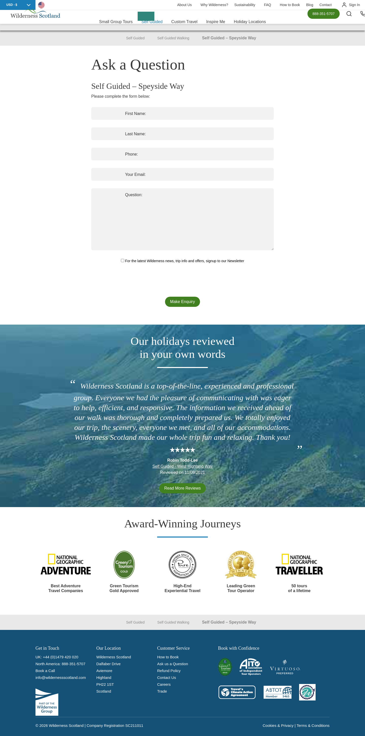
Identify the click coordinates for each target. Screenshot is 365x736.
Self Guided (152, 20)
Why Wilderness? (214, 5)
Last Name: (106, 134)
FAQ (267, 5)
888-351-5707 (324, 20)
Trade (162, 691)
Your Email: (106, 174)
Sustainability (244, 5)
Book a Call (45, 670)
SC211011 (134, 725)
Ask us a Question (172, 664)
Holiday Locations (250, 20)
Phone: (102, 154)
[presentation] (182, 280)
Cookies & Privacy (278, 725)
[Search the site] (355, 20)
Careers (164, 684)
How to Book (290, 5)
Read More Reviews (182, 488)
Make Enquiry (182, 301)
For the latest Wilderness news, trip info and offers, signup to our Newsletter (182, 261)
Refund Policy (169, 670)
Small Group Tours (116, 20)
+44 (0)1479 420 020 (60, 657)
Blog (309, 5)
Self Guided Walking (173, 38)
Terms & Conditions (313, 725)
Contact (325, 5)
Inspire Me (215, 20)
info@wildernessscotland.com (60, 677)
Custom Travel (184, 20)
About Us (184, 5)
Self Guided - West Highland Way (182, 466)
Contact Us (166, 677)
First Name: (106, 113)
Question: (105, 195)
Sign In (354, 5)
